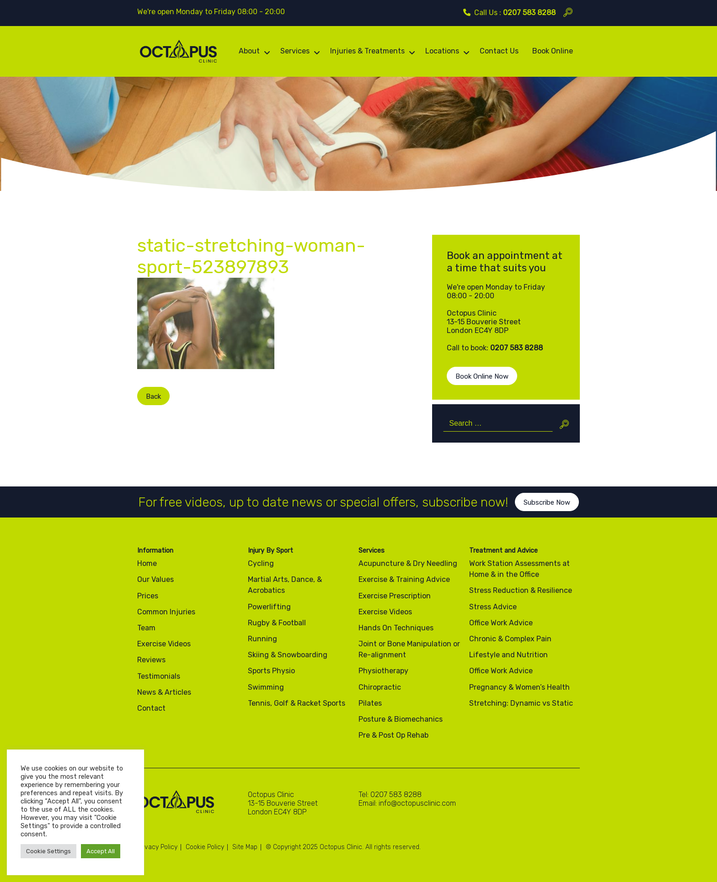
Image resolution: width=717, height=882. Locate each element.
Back (146, 396)
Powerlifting (269, 606)
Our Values (155, 579)
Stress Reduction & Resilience (520, 590)
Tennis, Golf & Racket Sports (296, 703)
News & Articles (164, 692)
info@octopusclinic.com (417, 803)
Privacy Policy (157, 847)
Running (262, 638)
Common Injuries (166, 611)
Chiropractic (379, 687)
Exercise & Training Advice (404, 579)
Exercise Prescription (394, 596)
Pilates (370, 703)
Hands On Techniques (395, 627)
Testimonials (158, 676)
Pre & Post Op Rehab (393, 735)
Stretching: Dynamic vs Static (521, 703)
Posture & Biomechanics (400, 719)
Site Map (244, 847)
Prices (147, 596)
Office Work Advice (501, 622)
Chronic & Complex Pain (510, 638)
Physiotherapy (383, 670)
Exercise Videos (164, 643)
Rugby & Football (277, 622)
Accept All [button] (100, 851)
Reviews (151, 659)
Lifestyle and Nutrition (508, 654)
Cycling (261, 563)
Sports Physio (271, 670)
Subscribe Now (547, 510)
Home (147, 563)
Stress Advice (493, 606)
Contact (151, 708)
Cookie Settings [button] (48, 851)
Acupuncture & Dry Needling (407, 563)
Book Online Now (481, 376)
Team (146, 627)
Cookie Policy (205, 847)
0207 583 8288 (529, 12)
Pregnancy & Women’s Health (519, 687)
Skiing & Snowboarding (287, 654)
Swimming (266, 687)
